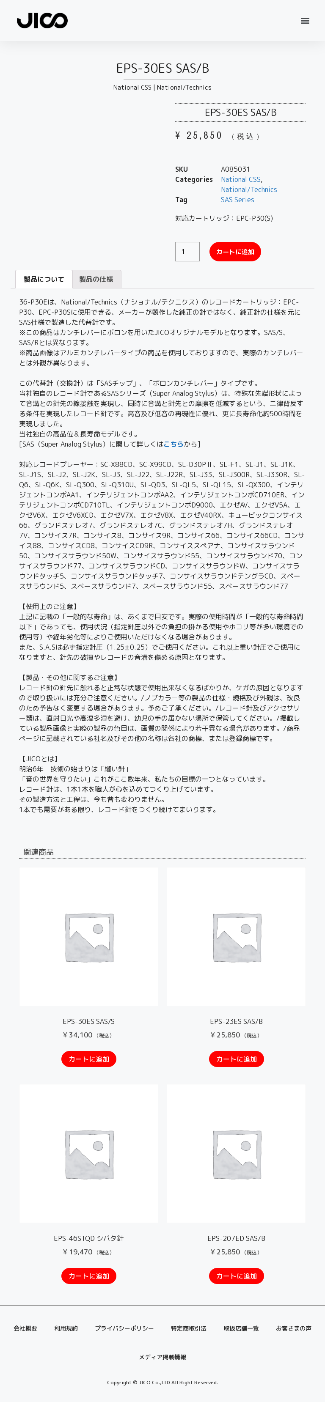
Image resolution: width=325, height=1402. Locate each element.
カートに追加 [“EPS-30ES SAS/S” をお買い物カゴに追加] (89, 1059)
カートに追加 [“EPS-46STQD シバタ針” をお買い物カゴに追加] (89, 1276)
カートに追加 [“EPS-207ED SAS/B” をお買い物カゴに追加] (236, 1276)
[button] (305, 20)
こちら (173, 444)
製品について (44, 279)
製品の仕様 (96, 279)
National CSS (132, 87)
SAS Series (237, 199)
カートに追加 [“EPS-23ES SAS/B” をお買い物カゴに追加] (236, 1059)
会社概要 (25, 1328)
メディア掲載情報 (162, 1357)
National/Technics (184, 87)
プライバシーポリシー (124, 1328)
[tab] (44, 279)
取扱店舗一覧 (241, 1328)
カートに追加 (236, 251)
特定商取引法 (189, 1328)
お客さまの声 (293, 1328)
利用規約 (66, 1328)
